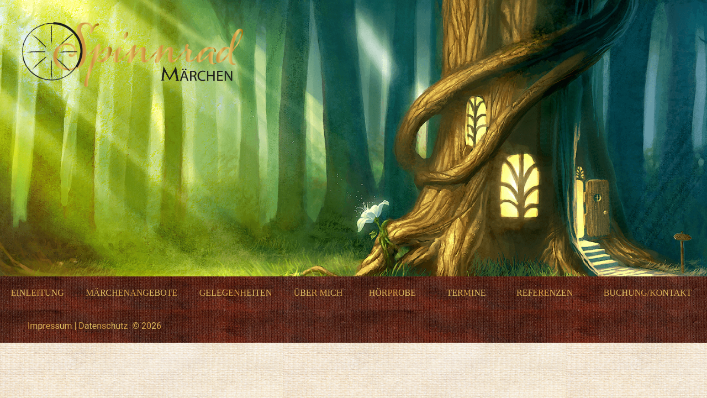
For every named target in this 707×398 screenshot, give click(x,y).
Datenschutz (103, 326)
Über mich (318, 292)
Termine (466, 292)
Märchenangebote (131, 292)
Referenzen (544, 292)
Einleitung (37, 292)
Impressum (50, 326)
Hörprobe (392, 292)
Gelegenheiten (235, 292)
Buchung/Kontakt (648, 292)
